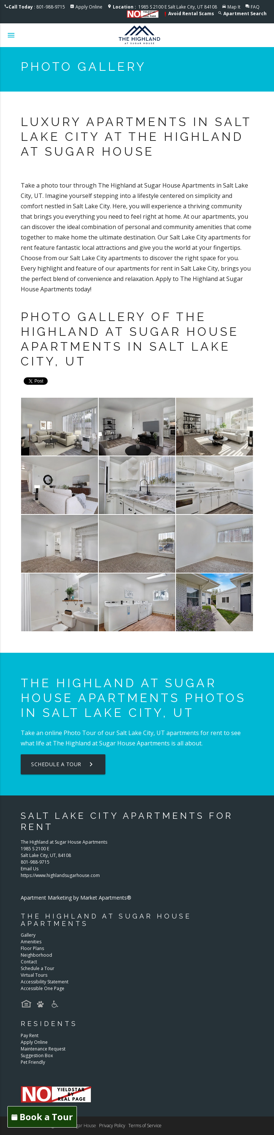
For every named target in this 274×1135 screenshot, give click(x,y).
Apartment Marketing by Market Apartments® (76, 897)
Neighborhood (36, 955)
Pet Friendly (33, 1062)
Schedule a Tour (63, 764)
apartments (182, 733)
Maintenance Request (43, 1049)
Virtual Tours (34, 975)
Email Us (29, 869)
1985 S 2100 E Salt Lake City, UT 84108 (165, 7)
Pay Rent (29, 1035)
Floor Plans (32, 948)
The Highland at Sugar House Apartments (111, 743)
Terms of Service (145, 1125)
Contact (29, 962)
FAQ (255, 7)
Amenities (31, 942)
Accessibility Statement (44, 982)
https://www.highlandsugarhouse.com (60, 875)
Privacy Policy (112, 1125)
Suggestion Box (37, 1055)
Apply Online (88, 7)
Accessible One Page (42, 988)
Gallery (28, 935)
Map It (233, 7)
